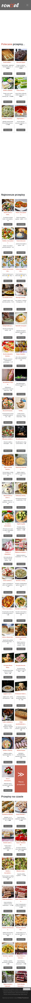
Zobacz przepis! (7, 73)
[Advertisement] (15, 25)
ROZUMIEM (26, 989)
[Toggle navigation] (27, 5)
